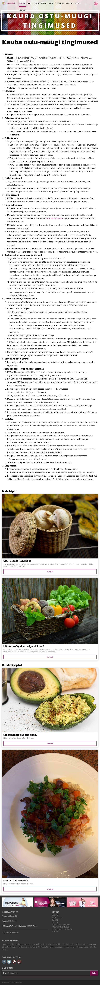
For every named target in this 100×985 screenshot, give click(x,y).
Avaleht (55, 915)
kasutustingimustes (55, 218)
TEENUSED (69, 3)
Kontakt (55, 932)
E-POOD (78, 3)
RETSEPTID (60, 3)
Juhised (55, 920)
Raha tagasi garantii (61, 925)
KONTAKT (22, 10)
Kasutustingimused (60, 927)
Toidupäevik (57, 918)
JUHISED (51, 3)
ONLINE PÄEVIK (40, 3)
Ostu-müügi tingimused (62, 929)
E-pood (55, 922)
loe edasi (50, 572)
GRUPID (30, 3)
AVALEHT (22, 3)
